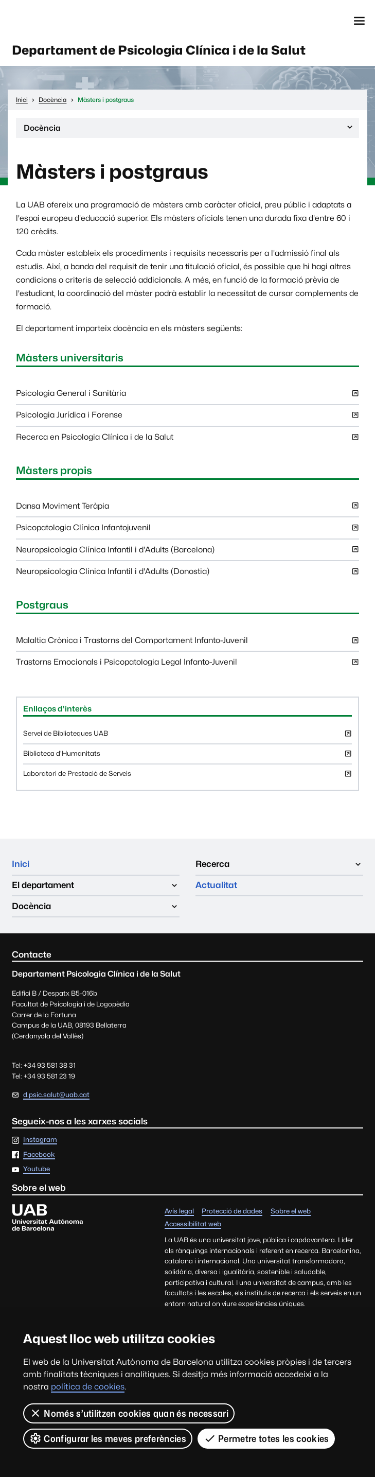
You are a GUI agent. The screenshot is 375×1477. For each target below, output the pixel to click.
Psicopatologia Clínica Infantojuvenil (187, 530)
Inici (20, 864)
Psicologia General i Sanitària (187, 396)
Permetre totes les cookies (266, 1438)
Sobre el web (291, 1211)
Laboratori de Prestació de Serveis (187, 777)
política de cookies (87, 1387)
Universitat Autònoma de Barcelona (59, 21)
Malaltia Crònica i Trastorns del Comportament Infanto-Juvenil (187, 643)
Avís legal (179, 1211)
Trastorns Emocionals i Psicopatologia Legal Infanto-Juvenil (187, 665)
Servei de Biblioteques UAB (187, 736)
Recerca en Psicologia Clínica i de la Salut (187, 440)
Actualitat (216, 885)
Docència (189, 129)
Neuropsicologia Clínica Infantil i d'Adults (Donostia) (187, 574)
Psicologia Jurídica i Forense (187, 418)
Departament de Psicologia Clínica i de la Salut (159, 50)
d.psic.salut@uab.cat (56, 1095)
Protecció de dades (232, 1211)
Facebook (39, 1155)
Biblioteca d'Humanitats (187, 756)
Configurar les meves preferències (107, 1438)
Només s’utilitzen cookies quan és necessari (128, 1413)
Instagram (40, 1140)
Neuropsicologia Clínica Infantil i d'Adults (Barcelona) (187, 553)
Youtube (36, 1169)
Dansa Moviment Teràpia (187, 509)
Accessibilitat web (193, 1224)
